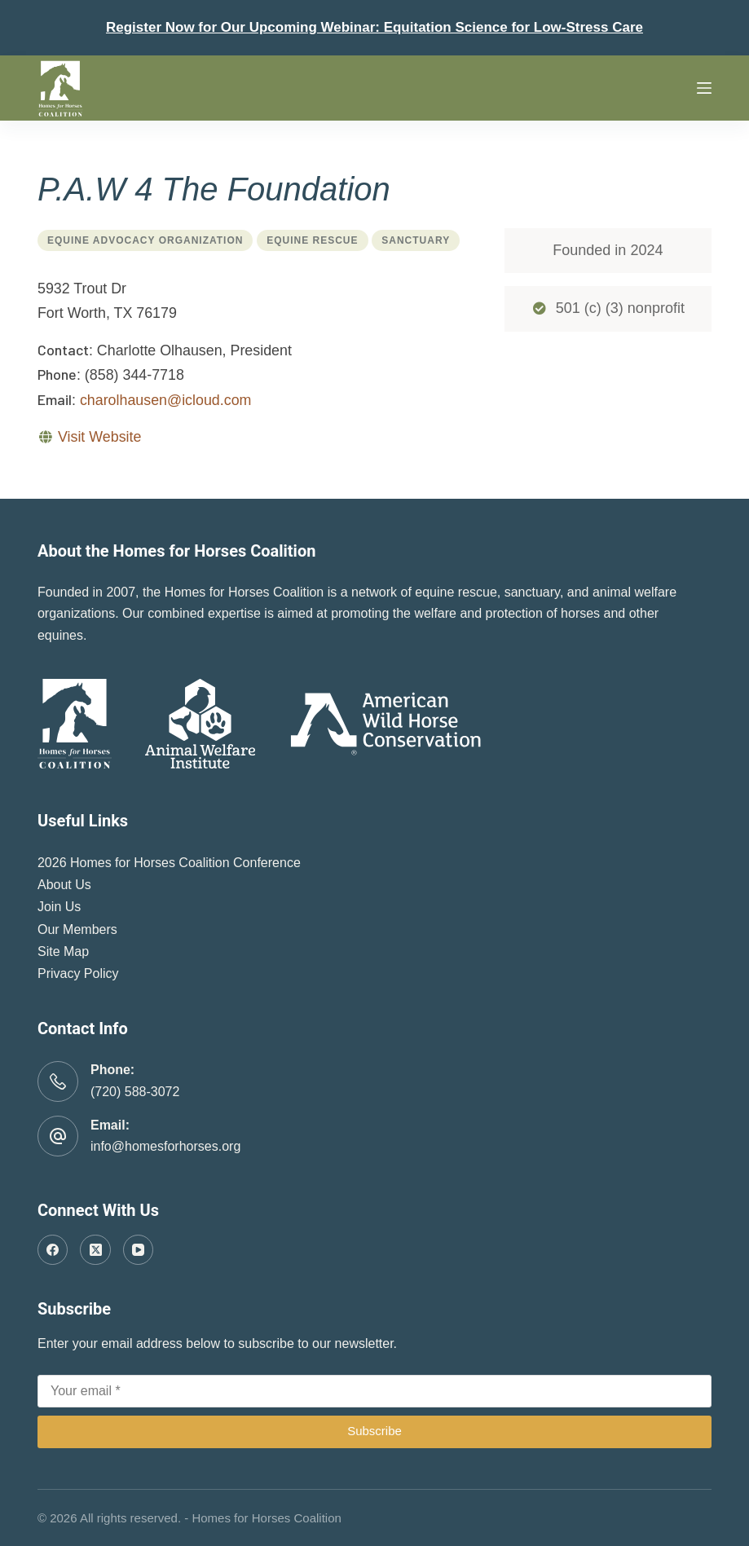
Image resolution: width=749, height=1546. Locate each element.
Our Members (77, 929)
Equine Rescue (312, 240)
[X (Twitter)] (95, 1250)
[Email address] (374, 1391)
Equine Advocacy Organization (145, 240)
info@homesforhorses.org (165, 1146)
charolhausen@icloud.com (166, 400)
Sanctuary (415, 240)
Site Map (63, 951)
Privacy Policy (78, 973)
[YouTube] (138, 1250)
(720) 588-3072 (134, 1092)
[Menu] (704, 88)
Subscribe (374, 1431)
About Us (64, 885)
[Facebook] (52, 1250)
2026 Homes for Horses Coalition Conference (169, 863)
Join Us (59, 907)
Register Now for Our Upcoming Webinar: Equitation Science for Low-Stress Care (374, 27)
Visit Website (99, 437)
